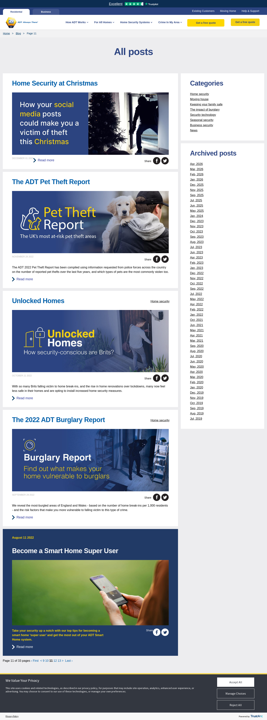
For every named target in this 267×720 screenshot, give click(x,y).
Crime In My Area (168, 22)
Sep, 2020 (197, 345)
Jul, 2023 (196, 247)
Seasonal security (201, 120)
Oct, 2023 (196, 231)
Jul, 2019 (196, 418)
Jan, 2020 (196, 387)
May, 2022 (197, 299)
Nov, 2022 (196, 278)
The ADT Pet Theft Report (51, 182)
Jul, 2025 (196, 200)
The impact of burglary (205, 109)
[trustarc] (256, 716)
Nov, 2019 (196, 397)
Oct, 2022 (196, 283)
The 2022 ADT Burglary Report (58, 420)
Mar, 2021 (196, 340)
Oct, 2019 (196, 403)
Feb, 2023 (196, 262)
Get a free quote (206, 22)
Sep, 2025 (197, 195)
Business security (201, 125)
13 (59, 660)
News (193, 130)
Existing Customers (203, 10)
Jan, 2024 (196, 216)
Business (46, 12)
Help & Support (250, 10)
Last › (68, 660)
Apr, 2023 (196, 257)
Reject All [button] (236, 705)
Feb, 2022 (196, 309)
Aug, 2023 (197, 242)
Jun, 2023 (196, 252)
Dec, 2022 (197, 273)
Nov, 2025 (196, 190)
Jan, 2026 (196, 179)
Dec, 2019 (197, 392)
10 (47, 660)
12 (55, 660)
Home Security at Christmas (55, 83)
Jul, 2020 (196, 356)
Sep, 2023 (197, 236)
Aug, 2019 (197, 413)
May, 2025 (197, 210)
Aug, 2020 (197, 351)
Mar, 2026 (196, 169)
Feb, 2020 (196, 382)
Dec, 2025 (197, 184)
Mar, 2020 (196, 377)
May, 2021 (197, 330)
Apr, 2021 (196, 335)
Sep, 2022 (197, 288)
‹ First (35, 660)
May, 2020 (197, 366)
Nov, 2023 (196, 226)
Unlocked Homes (38, 301)
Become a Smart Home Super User (65, 551)
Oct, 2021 (196, 319)
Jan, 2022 (196, 314)
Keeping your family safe (206, 104)
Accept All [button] (235, 682)
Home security (160, 301)
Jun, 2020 (196, 361)
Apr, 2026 (196, 164)
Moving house (199, 99)
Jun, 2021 (196, 325)
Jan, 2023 (196, 268)
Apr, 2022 (196, 304)
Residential (16, 12)
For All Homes (103, 22)
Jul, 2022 (196, 293)
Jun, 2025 (196, 205)
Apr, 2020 (196, 371)
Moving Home (228, 10)
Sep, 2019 (197, 408)
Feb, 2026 (196, 174)
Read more (46, 160)
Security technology (203, 114)
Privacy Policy (12, 716)
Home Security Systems (135, 22)
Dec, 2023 (197, 221)
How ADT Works (76, 22)
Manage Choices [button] (235, 693)
